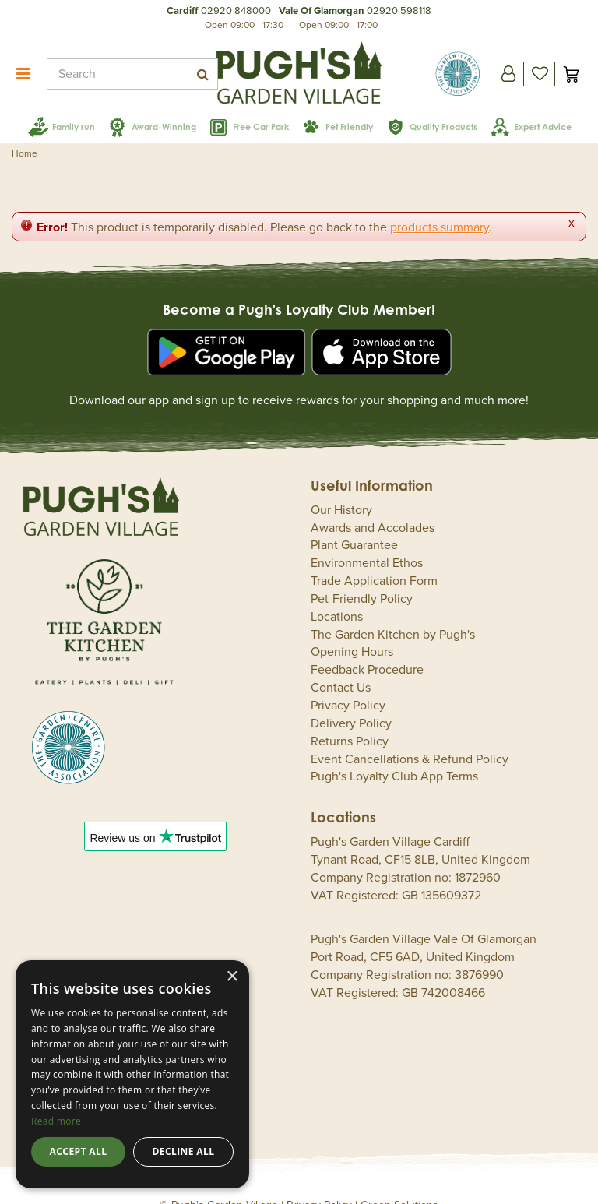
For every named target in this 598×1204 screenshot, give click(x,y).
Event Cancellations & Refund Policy (409, 736)
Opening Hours (352, 628)
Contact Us (341, 664)
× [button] (231, 977)
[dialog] (132, 1074)
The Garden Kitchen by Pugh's (393, 611)
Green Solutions (399, 1181)
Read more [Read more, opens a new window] (56, 1121)
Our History (341, 487)
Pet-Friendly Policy (362, 575)
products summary (439, 204)
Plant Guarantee (354, 522)
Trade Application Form (374, 557)
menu (23, 74)
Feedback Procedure (367, 646)
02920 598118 (399, 11)
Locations (337, 593)
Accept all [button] (78, 1151)
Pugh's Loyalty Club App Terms (394, 753)
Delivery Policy (351, 700)
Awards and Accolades (372, 504)
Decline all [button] (184, 1151)
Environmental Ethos (367, 539)
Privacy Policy (348, 682)
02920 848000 (236, 11)
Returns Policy (350, 718)
